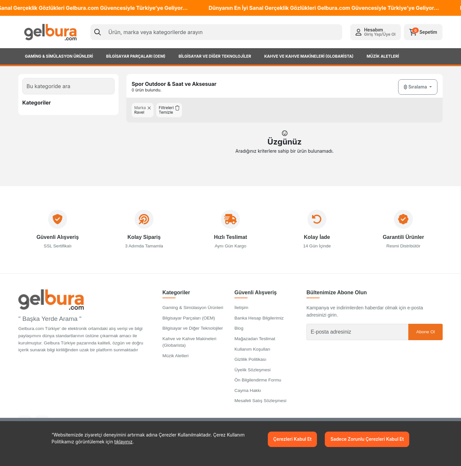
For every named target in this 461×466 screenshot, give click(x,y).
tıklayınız (123, 441)
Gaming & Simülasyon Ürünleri (192, 311)
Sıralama (416, 87)
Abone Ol (425, 335)
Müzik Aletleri (175, 359)
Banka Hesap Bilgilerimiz (259, 321)
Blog (238, 332)
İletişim (241, 311)
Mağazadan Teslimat (254, 342)
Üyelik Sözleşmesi (252, 373)
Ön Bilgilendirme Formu (257, 383)
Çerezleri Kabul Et (292, 439)
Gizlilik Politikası (250, 363)
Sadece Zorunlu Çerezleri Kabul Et (367, 439)
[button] (375, 32)
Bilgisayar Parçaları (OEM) (188, 321)
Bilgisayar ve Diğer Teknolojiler (192, 332)
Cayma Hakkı (247, 394)
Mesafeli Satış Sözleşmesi (260, 404)
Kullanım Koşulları (252, 352)
